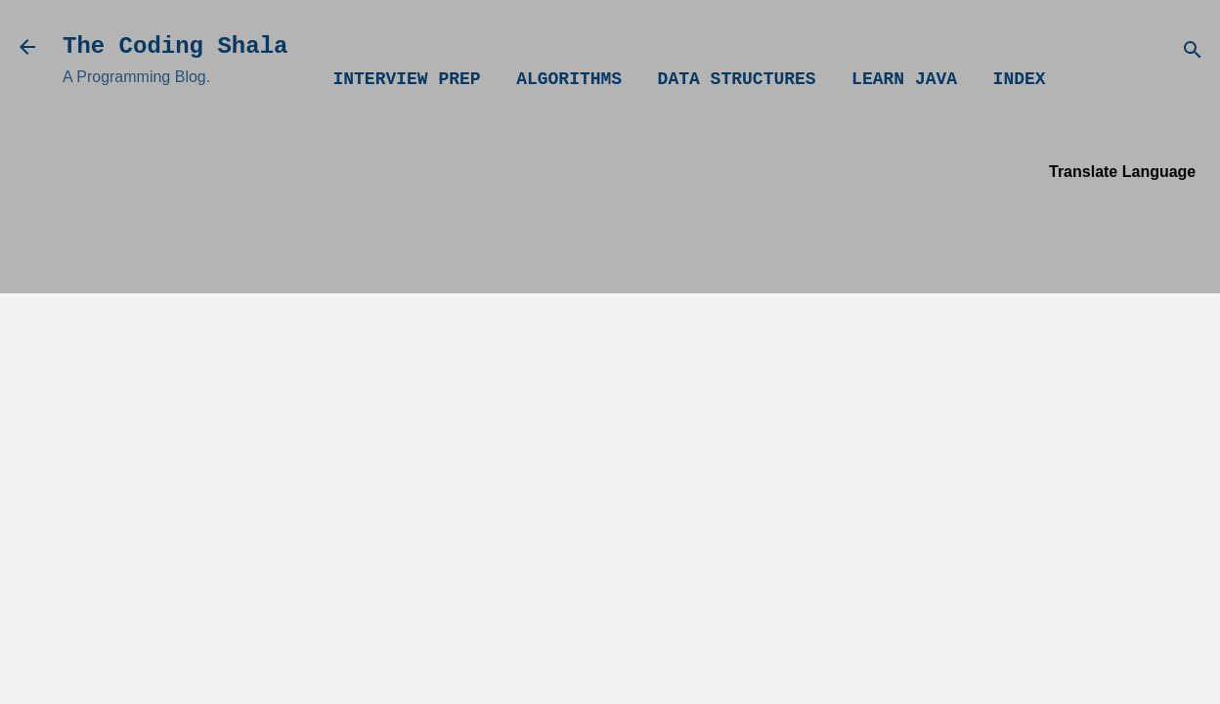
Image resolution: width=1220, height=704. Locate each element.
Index (1019, 79)
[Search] (1192, 53)
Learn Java (904, 79)
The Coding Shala (175, 46)
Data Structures (737, 79)
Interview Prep (406, 79)
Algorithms (569, 79)
